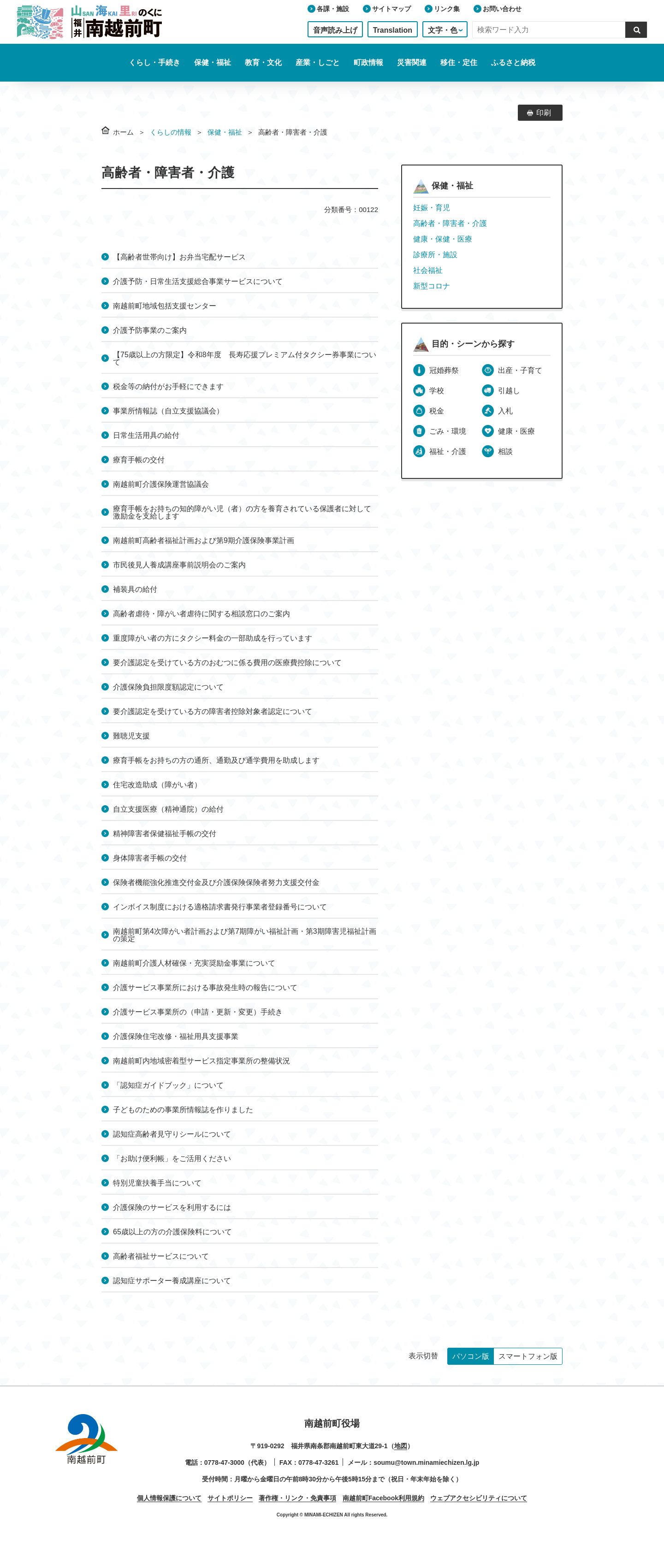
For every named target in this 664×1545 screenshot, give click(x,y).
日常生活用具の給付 (146, 435)
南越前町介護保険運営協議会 (161, 484)
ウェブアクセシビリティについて (478, 1498)
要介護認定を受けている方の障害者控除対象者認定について (212, 711)
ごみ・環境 (447, 431)
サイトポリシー (230, 1498)
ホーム (123, 132)
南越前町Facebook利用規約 (383, 1498)
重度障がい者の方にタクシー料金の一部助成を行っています (212, 638)
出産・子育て (520, 370)
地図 (400, 1446)
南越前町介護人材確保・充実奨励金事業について (194, 963)
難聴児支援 (131, 736)
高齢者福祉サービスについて (161, 1256)
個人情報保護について (169, 1498)
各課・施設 (333, 8)
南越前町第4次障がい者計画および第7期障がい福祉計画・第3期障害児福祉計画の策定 (244, 935)
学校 (436, 391)
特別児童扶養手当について (157, 1183)
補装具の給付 (135, 589)
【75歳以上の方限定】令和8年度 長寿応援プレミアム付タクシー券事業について (244, 358)
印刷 (543, 113)
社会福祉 (428, 270)
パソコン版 (470, 1356)
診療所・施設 (435, 255)
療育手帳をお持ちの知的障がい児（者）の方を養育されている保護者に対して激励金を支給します (242, 512)
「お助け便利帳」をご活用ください (172, 1158)
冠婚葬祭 (444, 370)
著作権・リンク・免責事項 (297, 1498)
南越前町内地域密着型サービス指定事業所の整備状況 (201, 1061)
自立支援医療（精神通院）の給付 (168, 809)
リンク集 (447, 8)
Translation (392, 30)
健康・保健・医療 (442, 239)
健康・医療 (516, 431)
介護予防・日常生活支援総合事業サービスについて (198, 281)
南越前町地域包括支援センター (164, 306)
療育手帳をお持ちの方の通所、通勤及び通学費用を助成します (216, 760)
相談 (505, 451)
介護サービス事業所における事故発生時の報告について (205, 987)
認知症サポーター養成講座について (172, 1281)
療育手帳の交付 (139, 460)
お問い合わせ (502, 8)
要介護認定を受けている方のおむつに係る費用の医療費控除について (227, 662)
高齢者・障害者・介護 (450, 223)
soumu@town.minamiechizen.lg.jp (426, 1462)
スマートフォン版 (527, 1356)
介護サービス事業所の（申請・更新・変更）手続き (198, 1012)
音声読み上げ (335, 30)
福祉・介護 (447, 451)
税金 (436, 411)
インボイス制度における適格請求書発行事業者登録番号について (220, 907)
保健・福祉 (225, 132)
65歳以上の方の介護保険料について (172, 1232)
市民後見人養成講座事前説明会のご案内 (179, 565)
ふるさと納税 (513, 62)
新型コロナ (431, 286)
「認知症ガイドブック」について (168, 1085)
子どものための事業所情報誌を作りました (183, 1110)
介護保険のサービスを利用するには (172, 1207)
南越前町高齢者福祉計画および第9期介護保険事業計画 (203, 540)
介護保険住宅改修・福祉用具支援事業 (175, 1036)
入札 (505, 411)
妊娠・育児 (431, 208)
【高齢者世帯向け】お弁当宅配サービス (179, 257)
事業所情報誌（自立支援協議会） (168, 411)
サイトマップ (391, 8)
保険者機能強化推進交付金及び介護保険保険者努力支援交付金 (216, 882)
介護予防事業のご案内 (150, 330)
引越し (509, 391)
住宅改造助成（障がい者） (157, 785)
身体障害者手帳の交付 (150, 858)
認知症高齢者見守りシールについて (172, 1134)
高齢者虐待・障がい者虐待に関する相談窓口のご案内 (201, 614)
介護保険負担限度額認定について (168, 687)
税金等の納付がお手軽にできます (168, 386)
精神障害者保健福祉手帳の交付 (164, 833)
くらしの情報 (170, 132)
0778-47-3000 (224, 1462)
